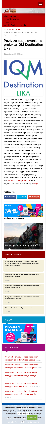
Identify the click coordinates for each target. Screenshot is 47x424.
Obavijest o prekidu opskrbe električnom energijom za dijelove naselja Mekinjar (21, 375)
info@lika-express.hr (18, 25)
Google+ (34, 196)
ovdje (35, 183)
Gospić (18, 29)
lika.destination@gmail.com (19, 180)
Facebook (10, 196)
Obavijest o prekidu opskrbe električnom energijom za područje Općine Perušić (21, 394)
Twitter (22, 196)
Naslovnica (8, 29)
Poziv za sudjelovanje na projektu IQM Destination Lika (23, 45)
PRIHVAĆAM (32, 417)
